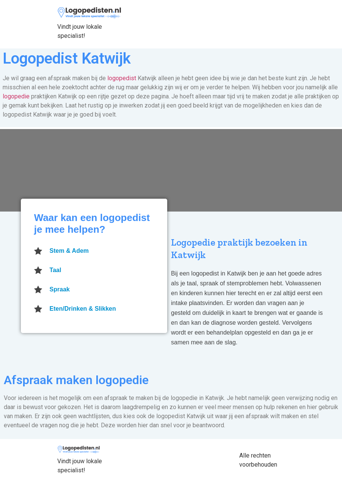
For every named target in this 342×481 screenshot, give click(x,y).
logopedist (121, 78)
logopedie (16, 96)
